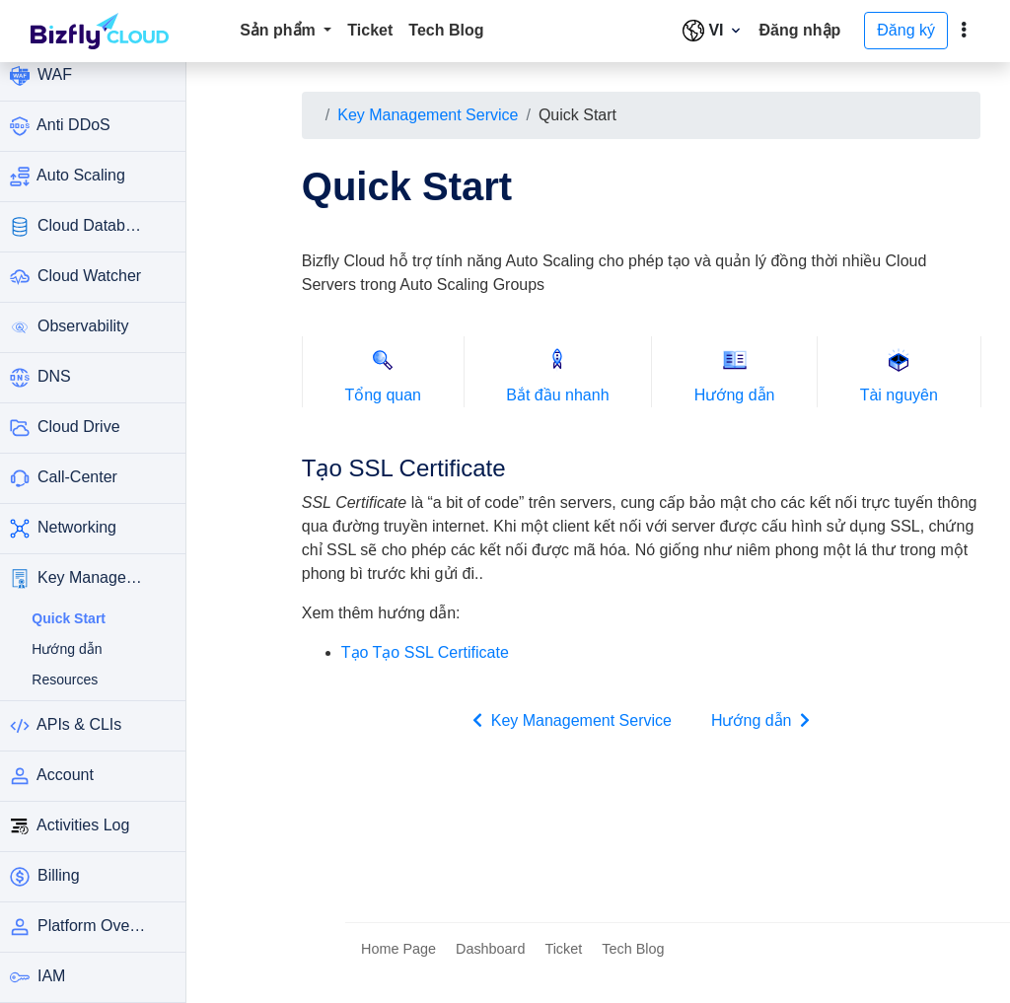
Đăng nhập (800, 30)
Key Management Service (436, 115)
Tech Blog (445, 30)
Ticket (370, 30)
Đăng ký (906, 30)
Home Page (398, 976)
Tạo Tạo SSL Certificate (434, 652)
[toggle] (963, 30)
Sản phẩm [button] (280, 30)
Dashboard (490, 976)
